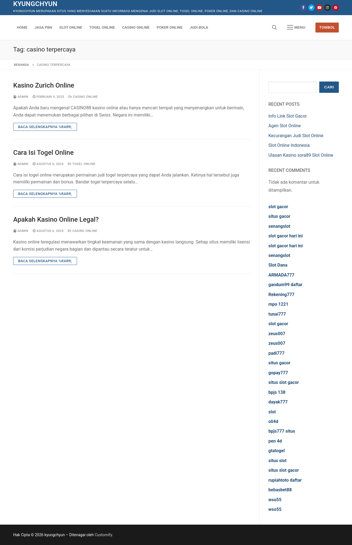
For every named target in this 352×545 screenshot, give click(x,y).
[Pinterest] (335, 7)
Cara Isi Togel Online (43, 152)
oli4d (273, 421)
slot (272, 411)
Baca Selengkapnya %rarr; (45, 127)
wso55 (274, 499)
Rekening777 (281, 294)
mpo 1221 (278, 304)
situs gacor (279, 216)
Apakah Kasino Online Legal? (56, 219)
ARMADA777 (281, 275)
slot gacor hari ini (285, 235)
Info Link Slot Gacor (287, 116)
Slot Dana (277, 265)
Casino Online (83, 97)
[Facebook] (303, 7)
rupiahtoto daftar (285, 480)
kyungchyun (35, 4)
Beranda (21, 65)
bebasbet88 (280, 489)
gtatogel (276, 450)
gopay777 (278, 372)
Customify (103, 535)
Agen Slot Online (284, 125)
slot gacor (278, 206)
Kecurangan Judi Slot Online (295, 135)
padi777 (276, 353)
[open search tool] (274, 27)
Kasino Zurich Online (43, 85)
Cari (329, 87)
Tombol (327, 27)
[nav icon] (296, 27)
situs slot (277, 460)
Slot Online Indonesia (289, 145)
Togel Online (81, 164)
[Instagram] (327, 7)
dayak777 (278, 402)
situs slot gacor (283, 382)
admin (20, 97)
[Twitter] (311, 7)
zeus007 (276, 333)
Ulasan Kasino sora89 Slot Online (300, 155)
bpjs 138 (276, 392)
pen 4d (275, 441)
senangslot (279, 226)
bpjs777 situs (281, 431)
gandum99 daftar (285, 284)
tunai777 (277, 314)
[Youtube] (319, 7)
